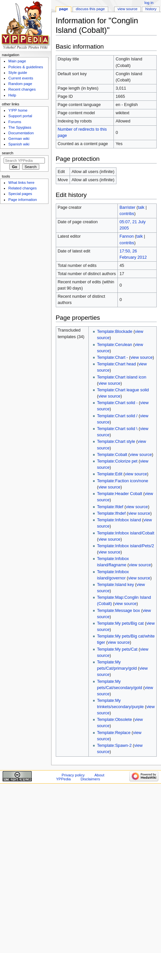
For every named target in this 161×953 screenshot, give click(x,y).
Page (63, 9)
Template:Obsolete (114, 719)
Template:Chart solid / (117, 416)
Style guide (17, 73)
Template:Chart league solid (123, 390)
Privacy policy (73, 775)
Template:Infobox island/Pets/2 (125, 546)
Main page (17, 61)
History (151, 9)
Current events (20, 78)
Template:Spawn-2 (114, 745)
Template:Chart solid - (117, 403)
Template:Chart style (116, 441)
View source (127, 9)
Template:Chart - (112, 357)
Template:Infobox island (119, 520)
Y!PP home (17, 110)
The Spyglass (19, 127)
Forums (14, 122)
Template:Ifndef (111, 513)
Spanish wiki (18, 144)
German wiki (18, 139)
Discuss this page (90, 9)
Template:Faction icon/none (122, 481)
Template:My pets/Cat (117, 649)
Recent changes (22, 89)
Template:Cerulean (114, 344)
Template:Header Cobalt (119, 493)
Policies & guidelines (25, 67)
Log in (149, 3)
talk (141, 207)
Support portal (20, 116)
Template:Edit (109, 474)
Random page (20, 84)
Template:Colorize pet (117, 461)
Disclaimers (90, 779)
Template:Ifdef (110, 507)
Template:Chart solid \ (117, 428)
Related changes (22, 188)
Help (12, 95)
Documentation (21, 133)
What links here (21, 182)
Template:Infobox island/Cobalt (125, 533)
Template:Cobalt (112, 454)
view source (141, 357)
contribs (126, 213)
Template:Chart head (116, 364)
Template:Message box (118, 610)
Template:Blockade (114, 331)
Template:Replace (114, 732)
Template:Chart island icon (121, 377)
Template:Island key (115, 584)
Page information (22, 200)
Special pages (20, 194)
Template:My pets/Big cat (120, 623)
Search (8, 153)
